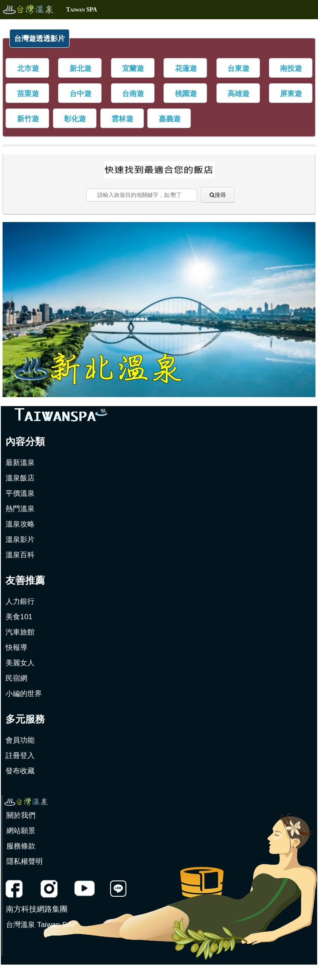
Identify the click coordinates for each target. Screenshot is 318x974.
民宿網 (16, 678)
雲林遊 (122, 118)
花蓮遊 (186, 68)
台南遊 (133, 93)
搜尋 (220, 195)
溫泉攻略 (20, 524)
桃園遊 (186, 93)
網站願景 (20, 830)
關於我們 (20, 815)
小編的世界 (24, 693)
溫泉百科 (20, 554)
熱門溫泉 (20, 508)
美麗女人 (20, 662)
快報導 (16, 647)
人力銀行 (20, 601)
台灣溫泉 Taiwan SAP (41, 924)
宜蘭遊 (133, 68)
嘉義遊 (170, 118)
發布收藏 (20, 770)
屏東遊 (291, 93)
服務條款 (20, 846)
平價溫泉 (20, 493)
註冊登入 (20, 755)
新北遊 (80, 68)
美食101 (19, 616)
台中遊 (80, 93)
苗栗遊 (28, 93)
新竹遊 (28, 118)
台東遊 (238, 68)
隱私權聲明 (24, 861)
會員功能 (20, 740)
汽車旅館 (20, 632)
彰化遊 (75, 118)
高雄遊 (238, 93)
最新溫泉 (20, 462)
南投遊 (291, 68)
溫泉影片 (20, 539)
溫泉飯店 (20, 478)
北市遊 (28, 68)
